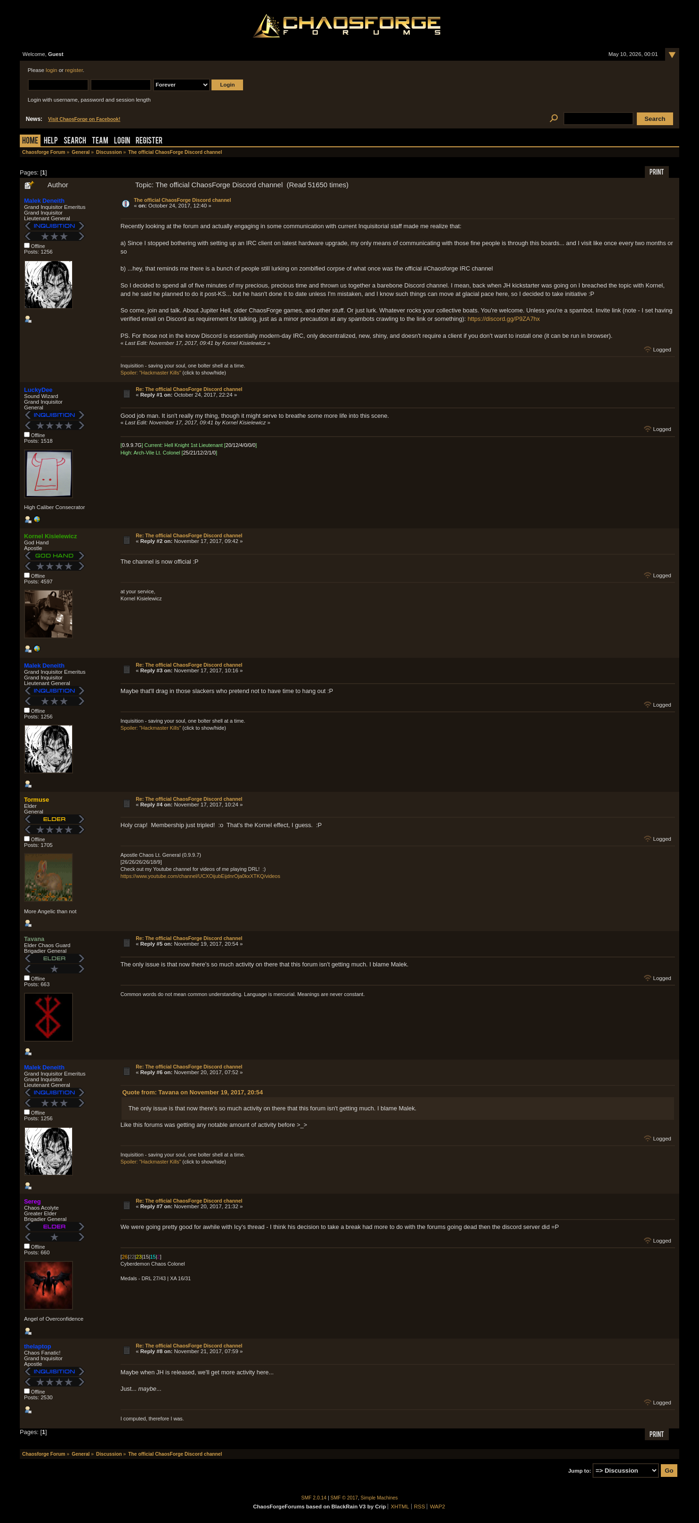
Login (122, 141)
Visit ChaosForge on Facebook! (84, 119)
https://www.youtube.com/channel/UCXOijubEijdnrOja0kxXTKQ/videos (200, 876)
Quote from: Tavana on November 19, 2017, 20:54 (192, 1092)
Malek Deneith (44, 200)
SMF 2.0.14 (314, 1497)
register (74, 70)
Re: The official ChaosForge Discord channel (189, 389)
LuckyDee (38, 389)
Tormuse (36, 799)
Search (75, 141)
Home (30, 141)
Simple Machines (379, 1497)
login (51, 70)
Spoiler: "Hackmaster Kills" (151, 372)
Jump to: (579, 1471)
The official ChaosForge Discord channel (182, 200)
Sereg (32, 1201)
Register (149, 141)
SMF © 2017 (344, 1497)
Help (51, 141)
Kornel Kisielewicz (50, 536)
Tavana (34, 938)
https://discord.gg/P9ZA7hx (504, 318)
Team (100, 141)
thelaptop (37, 1346)
